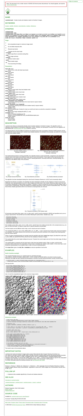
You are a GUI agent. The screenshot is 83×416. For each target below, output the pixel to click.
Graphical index (38, 411)
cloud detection (22, 26)
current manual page (12, 4)
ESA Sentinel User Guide (39, 368)
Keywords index (30, 411)
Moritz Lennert (8, 398)
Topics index (22, 411)
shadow (28, 26)
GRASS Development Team (18, 413)
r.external (38, 391)
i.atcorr (25, 128)
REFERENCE (10, 372)
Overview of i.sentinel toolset (12, 388)
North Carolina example (12, 254)
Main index (7, 411)
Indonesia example (10, 320)
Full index (45, 411)
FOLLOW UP (10, 380)
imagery (7, 26)
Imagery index (14, 411)
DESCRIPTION (10, 123)
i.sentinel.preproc (18, 128)
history (27, 405)
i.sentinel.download (9, 391)
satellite (11, 26)
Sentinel (16, 26)
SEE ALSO (9, 386)
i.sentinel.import (19, 391)
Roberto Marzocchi (9, 399)
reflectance (33, 26)
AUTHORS (9, 394)
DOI (10, 377)
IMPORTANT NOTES (13, 360)
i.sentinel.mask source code (18, 405)
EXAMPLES (9, 252)
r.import (34, 391)
